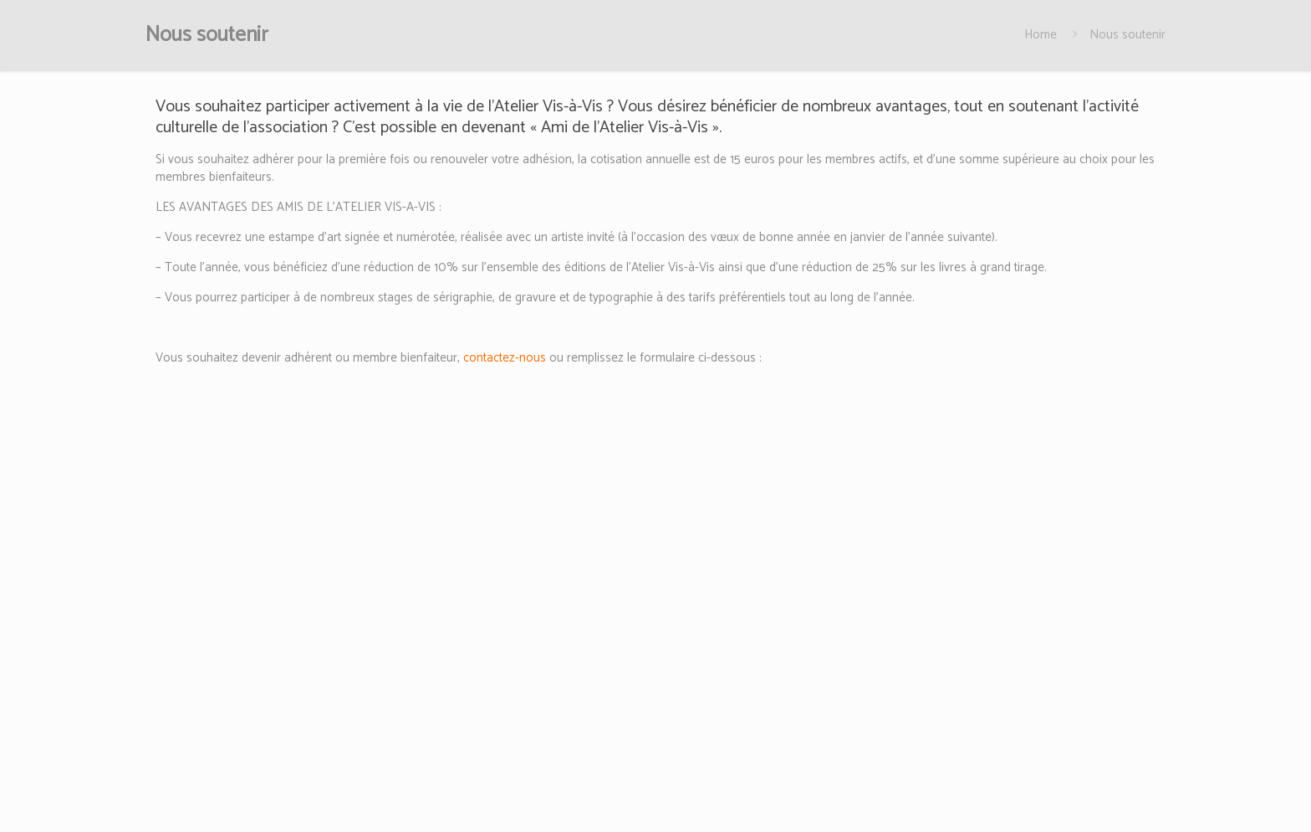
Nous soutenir (1127, 34)
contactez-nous (504, 357)
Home (1040, 34)
